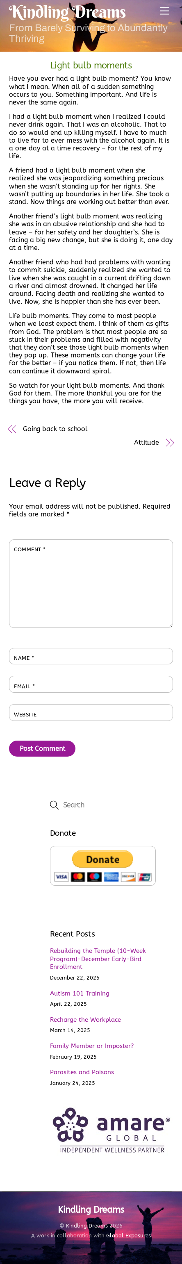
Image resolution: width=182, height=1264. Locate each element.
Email (24, 686)
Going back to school (55, 429)
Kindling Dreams (87, 1226)
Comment (30, 549)
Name (24, 658)
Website (25, 715)
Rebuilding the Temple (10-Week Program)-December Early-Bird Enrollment (98, 959)
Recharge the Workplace (85, 1019)
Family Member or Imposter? (92, 1046)
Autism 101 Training (79, 993)
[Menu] (165, 11)
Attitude (146, 442)
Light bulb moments (91, 65)
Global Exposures (128, 1235)
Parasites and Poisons (82, 1072)
